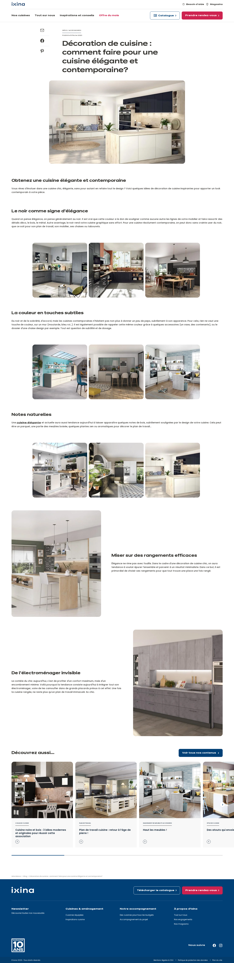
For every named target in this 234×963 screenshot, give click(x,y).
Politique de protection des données (193, 960)
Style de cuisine (213, 823)
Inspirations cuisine (75, 919)
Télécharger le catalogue (155, 890)
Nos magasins (181, 924)
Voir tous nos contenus (199, 753)
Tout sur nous (180, 915)
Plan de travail (85, 823)
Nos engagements (183, 919)
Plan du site (217, 960)
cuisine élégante (29, 423)
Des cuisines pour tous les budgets (137, 915)
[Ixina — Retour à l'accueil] (18, 4)
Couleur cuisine (22, 823)
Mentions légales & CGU (164, 960)
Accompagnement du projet (134, 919)
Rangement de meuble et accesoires (157, 823)
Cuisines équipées (74, 915)
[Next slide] (222, 804)
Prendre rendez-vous (201, 890)
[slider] (117, 856)
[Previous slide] (11, 804)
